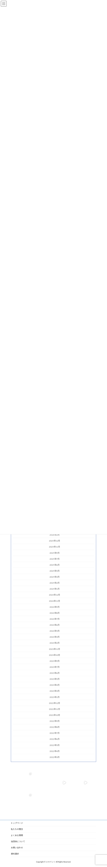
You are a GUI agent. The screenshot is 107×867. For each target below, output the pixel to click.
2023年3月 (54, 691)
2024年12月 (54, 595)
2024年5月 (54, 631)
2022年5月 (54, 745)
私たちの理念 (17, 829)
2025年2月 (54, 583)
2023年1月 (54, 697)
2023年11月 (54, 649)
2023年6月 (54, 673)
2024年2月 (54, 643)
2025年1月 (54, 589)
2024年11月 (54, 601)
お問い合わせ (17, 847)
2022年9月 (54, 721)
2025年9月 (54, 553)
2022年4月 (54, 751)
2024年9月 (54, 607)
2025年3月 (54, 577)
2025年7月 (54, 558)
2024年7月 (54, 619)
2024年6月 (54, 625)
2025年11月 (54, 547)
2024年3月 (54, 637)
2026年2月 (54, 535)
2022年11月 (54, 709)
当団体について (18, 841)
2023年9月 (54, 661)
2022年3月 (54, 757)
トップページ (17, 823)
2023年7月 (54, 667)
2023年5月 (54, 679)
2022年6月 (54, 739)
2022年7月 (54, 733)
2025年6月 (54, 564)
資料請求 (15, 854)
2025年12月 (54, 541)
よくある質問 (17, 835)
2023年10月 (54, 655)
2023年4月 (54, 685)
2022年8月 (54, 727)
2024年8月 (54, 613)
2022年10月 (54, 715)
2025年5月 (54, 571)
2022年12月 (54, 703)
